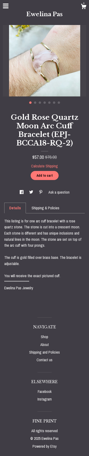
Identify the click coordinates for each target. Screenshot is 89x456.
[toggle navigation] (6, 6)
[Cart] (83, 7)
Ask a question (59, 192)
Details (15, 207)
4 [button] (44, 102)
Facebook (45, 391)
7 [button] (59, 102)
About (44, 344)
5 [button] (49, 102)
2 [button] (35, 102)
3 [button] (40, 102)
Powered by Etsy (45, 446)
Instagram (44, 399)
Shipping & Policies (45, 207)
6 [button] (54, 102)
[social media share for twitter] (31, 192)
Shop (44, 336)
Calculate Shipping (44, 166)
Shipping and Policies (44, 352)
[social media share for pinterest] (41, 192)
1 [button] (30, 102)
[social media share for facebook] (22, 192)
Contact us (44, 359)
